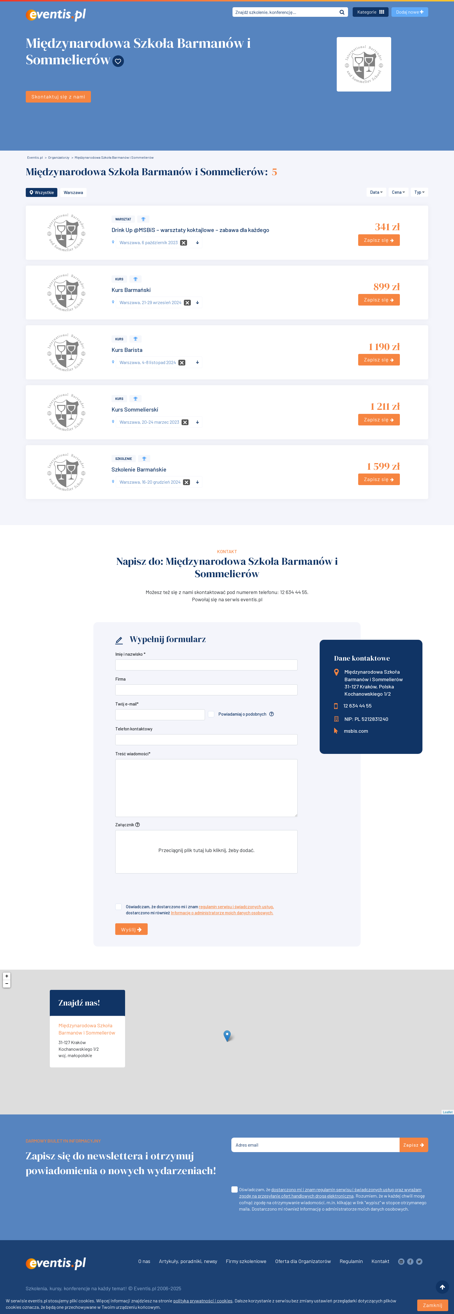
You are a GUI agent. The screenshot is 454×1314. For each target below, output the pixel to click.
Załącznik (124, 824)
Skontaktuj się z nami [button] (58, 94)
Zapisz (413, 1144)
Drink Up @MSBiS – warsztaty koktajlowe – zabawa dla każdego (190, 229)
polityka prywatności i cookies (203, 1301)
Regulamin (351, 1261)
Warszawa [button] (73, 192)
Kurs (119, 279)
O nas (144, 1261)
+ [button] (6, 976)
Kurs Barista (126, 349)
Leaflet (448, 1112)
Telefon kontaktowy (133, 728)
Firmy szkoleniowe (246, 1261)
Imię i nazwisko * (130, 654)
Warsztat (123, 219)
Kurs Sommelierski (134, 409)
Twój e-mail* (127, 703)
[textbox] (157, 242)
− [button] (6, 983)
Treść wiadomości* (133, 753)
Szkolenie (123, 458)
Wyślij (131, 929)
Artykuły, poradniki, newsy (188, 1261)
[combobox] (159, 242)
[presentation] (159, 889)
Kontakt (380, 1261)
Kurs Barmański (131, 289)
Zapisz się (379, 240)
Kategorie (370, 11)
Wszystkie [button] (41, 192)
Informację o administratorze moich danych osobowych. (222, 912)
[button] (376, 192)
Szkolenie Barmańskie (138, 469)
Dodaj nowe (410, 11)
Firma (120, 678)
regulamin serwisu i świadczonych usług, (236, 906)
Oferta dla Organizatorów (303, 1261)
